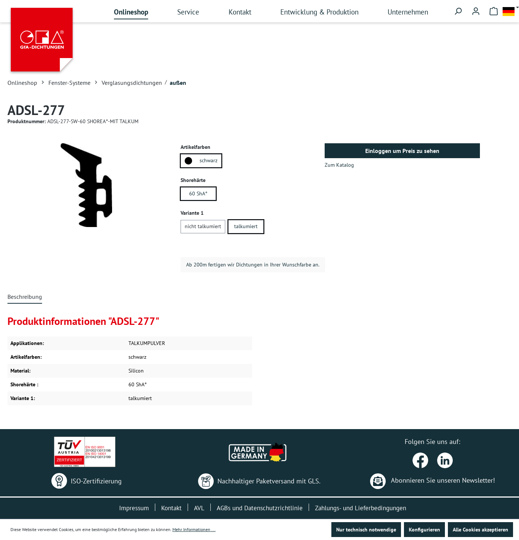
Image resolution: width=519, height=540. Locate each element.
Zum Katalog (339, 165)
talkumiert (246, 226)
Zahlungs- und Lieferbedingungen (360, 508)
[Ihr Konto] (476, 11)
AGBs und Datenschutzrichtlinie (260, 508)
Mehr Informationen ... (194, 529)
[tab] (24, 297)
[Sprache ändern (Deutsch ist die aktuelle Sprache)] (511, 11)
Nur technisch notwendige (366, 529)
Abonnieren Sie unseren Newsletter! (432, 480)
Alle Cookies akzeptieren (480, 529)
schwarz (201, 160)
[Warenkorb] (494, 11)
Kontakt (171, 508)
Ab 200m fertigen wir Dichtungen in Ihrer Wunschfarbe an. (252, 264)
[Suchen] (458, 11)
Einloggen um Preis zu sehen (402, 150)
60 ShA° (198, 193)
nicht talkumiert (203, 226)
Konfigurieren (424, 529)
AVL (199, 508)
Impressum (134, 508)
